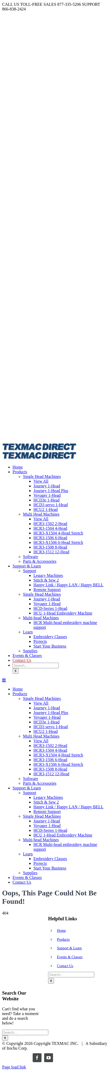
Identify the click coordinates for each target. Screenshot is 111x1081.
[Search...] (36, 665)
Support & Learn (69, 948)
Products (63, 939)
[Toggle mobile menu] (4, 680)
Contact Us (65, 966)
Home (61, 931)
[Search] (16, 671)
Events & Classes (70, 957)
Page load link (14, 1067)
